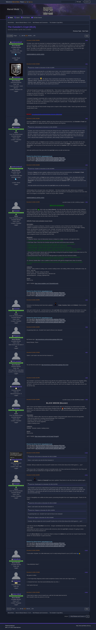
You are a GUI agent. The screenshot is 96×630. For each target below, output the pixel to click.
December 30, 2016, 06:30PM (33, 475)
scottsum (17, 77)
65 (22, 35)
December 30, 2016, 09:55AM (33, 452)
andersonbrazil (17, 42)
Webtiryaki (12, 625)
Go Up (9, 608)
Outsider (17, 127)
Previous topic (77, 31)
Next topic (85, 31)
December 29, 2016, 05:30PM (33, 399)
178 (34, 35)
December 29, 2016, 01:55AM (33, 352)
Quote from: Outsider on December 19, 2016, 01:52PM (41, 67)
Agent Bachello (17, 459)
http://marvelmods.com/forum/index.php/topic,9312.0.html (54, 364)
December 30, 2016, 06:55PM (33, 550)
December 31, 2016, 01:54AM (33, 572)
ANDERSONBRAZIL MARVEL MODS (35, 54)
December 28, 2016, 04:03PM (33, 299)
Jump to (66, 616)
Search (17, 17)
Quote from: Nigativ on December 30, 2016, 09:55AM (41, 517)
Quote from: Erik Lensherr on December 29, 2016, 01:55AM (42, 456)
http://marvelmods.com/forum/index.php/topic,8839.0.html (49, 160)
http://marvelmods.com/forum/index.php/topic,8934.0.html (49, 339)
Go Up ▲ (89, 625)
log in (25, 2)
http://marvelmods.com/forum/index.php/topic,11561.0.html (51, 159)
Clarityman (17, 581)
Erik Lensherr (16, 361)
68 (29, 35)
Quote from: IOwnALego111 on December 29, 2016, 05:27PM (43, 484)
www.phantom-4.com (47, 156)
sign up (30, 2)
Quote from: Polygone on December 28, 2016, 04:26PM (42, 510)
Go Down (9, 35)
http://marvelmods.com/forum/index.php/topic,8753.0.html (50, 157)
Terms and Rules (82, 625)
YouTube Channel (36, 17)
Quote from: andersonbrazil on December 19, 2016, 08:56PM (43, 127)
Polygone (17, 336)
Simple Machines (17, 627)
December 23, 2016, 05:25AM (33, 164)
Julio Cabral (17, 594)
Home (10, 17)
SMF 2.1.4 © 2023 (9, 627)
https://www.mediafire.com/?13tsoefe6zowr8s (46, 283)
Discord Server (25, 17)
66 (24, 35)
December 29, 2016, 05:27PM (33, 377)
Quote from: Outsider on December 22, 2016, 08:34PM (41, 168)
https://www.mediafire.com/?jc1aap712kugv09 (47, 436)
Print (86, 35)
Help (77, 625)
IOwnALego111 (17, 386)
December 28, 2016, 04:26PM (33, 327)
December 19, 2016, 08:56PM (33, 40)
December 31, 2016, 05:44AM (33, 592)
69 (30, 35)
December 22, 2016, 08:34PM (33, 118)
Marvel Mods (13, 9)
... (21, 35)
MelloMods (17, 559)
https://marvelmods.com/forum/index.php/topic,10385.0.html (47, 114)
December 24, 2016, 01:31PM (33, 202)
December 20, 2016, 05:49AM (33, 63)
